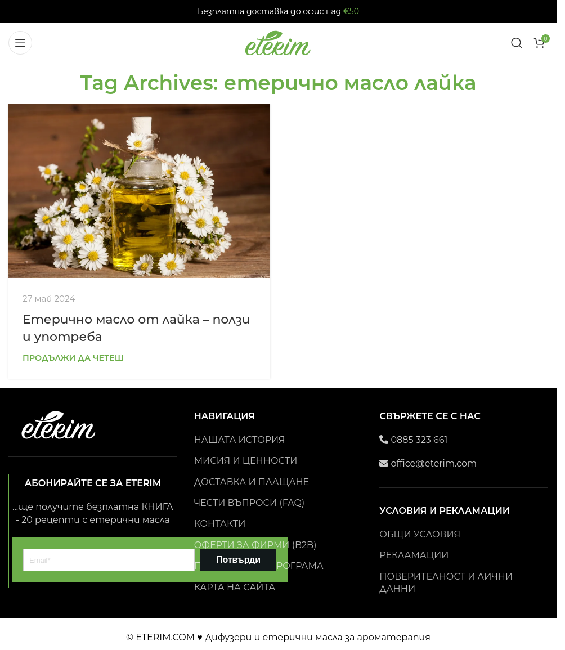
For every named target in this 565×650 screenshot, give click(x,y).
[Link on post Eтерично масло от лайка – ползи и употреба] (139, 191)
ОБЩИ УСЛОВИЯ (419, 534)
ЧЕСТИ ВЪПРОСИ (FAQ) (249, 502)
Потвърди (238, 559)
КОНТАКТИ (220, 523)
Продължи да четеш (73, 358)
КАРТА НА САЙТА (235, 587)
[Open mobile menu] (20, 43)
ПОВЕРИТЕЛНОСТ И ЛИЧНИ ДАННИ (446, 582)
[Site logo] (279, 42)
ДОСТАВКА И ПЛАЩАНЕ (251, 482)
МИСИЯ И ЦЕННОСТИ (246, 460)
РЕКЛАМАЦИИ (414, 555)
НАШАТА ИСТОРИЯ (239, 439)
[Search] (516, 43)
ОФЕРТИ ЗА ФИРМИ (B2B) (255, 545)
